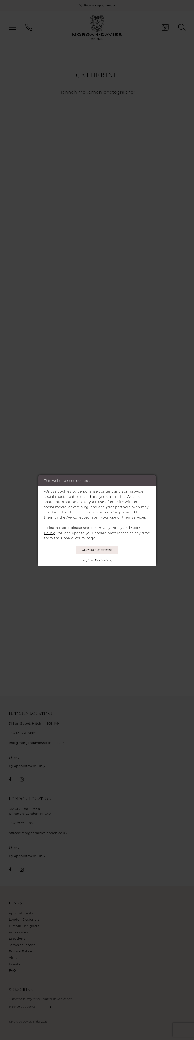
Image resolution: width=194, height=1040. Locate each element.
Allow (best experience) (97, 549)
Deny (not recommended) (97, 560)
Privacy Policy (110, 527)
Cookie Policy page (78, 537)
